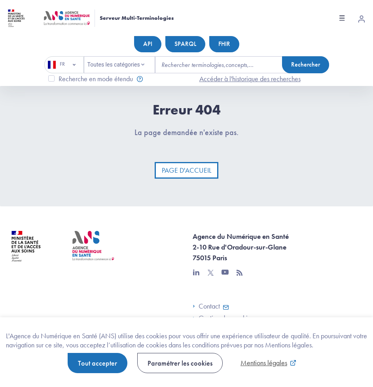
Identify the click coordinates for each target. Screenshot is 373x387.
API (147, 44)
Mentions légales (263, 362)
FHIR (224, 44)
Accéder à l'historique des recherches (250, 78)
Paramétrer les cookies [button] (180, 363)
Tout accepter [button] (97, 363)
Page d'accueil (186, 170)
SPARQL (185, 44)
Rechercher (305, 64)
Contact (206, 306)
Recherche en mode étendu (96, 78)
